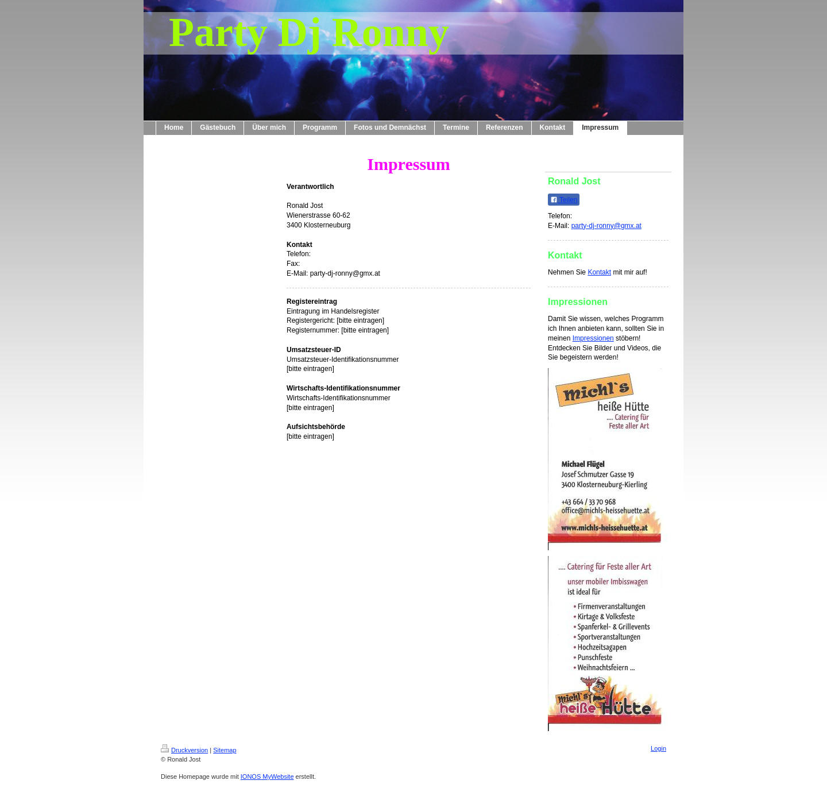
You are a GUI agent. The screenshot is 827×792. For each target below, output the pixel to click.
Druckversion (184, 750)
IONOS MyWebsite (267, 776)
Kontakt (599, 272)
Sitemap (224, 750)
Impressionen (593, 338)
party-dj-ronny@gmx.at (606, 226)
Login (658, 748)
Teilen (563, 200)
